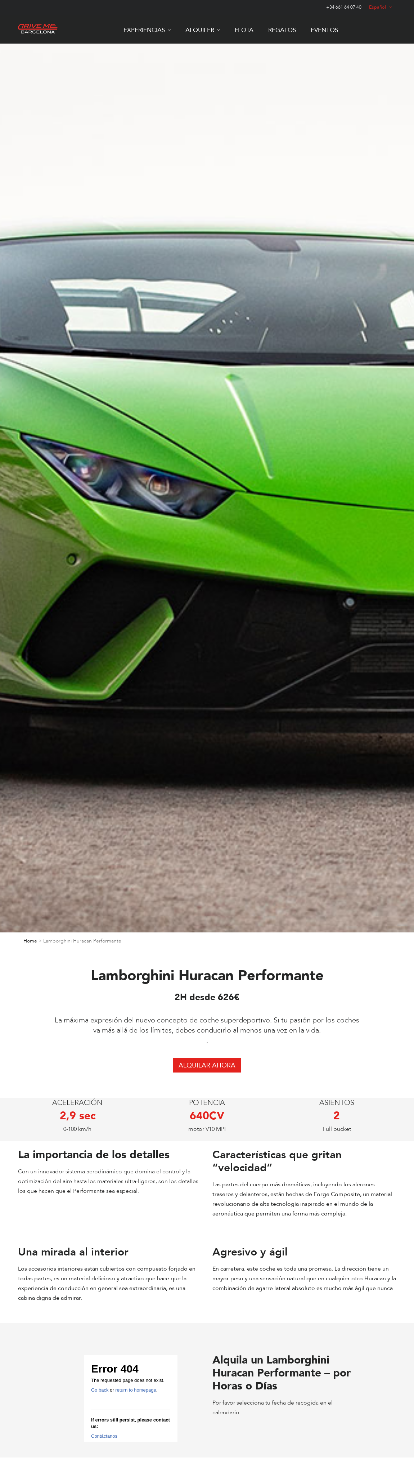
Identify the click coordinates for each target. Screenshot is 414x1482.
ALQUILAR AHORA (207, 1065)
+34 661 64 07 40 (343, 7)
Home (30, 940)
